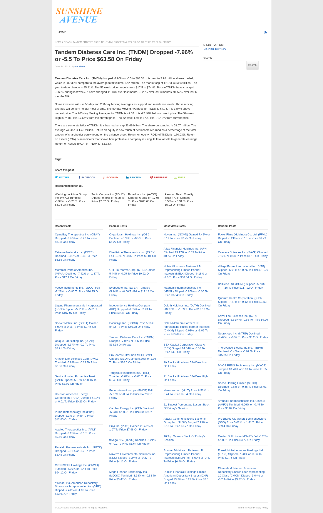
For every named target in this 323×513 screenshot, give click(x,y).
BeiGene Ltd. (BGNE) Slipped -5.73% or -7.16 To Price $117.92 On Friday (241, 285)
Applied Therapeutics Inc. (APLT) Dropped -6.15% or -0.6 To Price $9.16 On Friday (75, 433)
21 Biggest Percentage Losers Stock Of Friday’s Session (186, 406)
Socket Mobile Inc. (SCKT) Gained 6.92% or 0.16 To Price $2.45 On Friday (76, 326)
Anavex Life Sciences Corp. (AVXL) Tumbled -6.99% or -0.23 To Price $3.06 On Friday (77, 362)
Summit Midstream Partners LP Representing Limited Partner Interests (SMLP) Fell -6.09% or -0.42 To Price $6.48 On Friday (187, 456)
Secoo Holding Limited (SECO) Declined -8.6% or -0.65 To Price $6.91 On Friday (242, 386)
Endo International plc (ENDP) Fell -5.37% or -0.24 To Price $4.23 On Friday (130, 394)
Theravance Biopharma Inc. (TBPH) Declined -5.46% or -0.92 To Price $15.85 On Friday (240, 351)
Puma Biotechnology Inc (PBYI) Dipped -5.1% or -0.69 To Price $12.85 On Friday (75, 415)
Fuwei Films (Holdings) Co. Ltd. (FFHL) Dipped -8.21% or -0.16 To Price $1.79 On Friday (242, 238)
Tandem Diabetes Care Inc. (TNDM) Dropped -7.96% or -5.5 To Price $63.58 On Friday (131, 341)
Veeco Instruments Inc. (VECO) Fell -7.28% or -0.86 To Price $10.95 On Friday (77, 291)
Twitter (62, 177)
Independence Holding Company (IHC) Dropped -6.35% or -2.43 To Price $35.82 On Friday (130, 309)
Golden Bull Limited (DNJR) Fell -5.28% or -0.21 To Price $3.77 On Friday (243, 438)
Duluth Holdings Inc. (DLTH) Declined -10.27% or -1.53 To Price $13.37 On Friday (187, 309)
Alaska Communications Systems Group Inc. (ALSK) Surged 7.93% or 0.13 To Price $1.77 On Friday (186, 422)
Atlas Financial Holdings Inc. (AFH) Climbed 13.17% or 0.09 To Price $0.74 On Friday (186, 252)
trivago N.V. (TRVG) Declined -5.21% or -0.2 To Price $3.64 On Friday (132, 441)
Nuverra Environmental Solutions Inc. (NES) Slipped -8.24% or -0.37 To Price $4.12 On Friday (132, 457)
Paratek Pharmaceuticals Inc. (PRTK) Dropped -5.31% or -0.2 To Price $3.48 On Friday (78, 451)
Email (180, 177)
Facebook (87, 177)
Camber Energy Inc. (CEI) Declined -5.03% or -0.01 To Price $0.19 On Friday (131, 412)
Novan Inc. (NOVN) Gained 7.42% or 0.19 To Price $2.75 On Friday (187, 236)
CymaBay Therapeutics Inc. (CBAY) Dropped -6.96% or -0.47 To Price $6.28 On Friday (77, 238)
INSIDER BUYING (214, 49)
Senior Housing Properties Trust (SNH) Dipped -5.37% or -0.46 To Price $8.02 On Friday (76, 380)
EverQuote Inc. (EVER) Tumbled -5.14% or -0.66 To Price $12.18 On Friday (131, 291)
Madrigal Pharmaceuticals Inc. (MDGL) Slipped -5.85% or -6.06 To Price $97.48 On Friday (186, 291)
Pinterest (158, 177)
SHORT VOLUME (214, 44)
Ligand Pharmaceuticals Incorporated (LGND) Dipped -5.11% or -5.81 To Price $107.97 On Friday (78, 309)
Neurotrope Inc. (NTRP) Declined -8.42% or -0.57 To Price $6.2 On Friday (243, 335)
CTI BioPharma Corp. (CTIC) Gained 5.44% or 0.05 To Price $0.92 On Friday (132, 273)
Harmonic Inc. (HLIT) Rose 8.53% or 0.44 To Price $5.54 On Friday (186, 392)
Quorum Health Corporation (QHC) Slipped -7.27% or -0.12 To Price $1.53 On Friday (242, 301)
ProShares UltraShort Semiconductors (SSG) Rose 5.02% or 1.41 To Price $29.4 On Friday (242, 422)
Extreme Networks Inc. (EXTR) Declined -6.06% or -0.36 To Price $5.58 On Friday (76, 256)
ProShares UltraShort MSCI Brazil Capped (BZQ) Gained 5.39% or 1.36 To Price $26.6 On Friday (132, 358)
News (67, 42)
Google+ (111, 177)
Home (58, 42)
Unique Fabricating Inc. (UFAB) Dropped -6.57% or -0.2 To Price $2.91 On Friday (75, 344)
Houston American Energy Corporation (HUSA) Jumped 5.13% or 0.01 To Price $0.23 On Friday (77, 397)
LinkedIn (133, 177)
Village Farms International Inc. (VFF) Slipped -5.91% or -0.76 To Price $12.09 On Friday (243, 270)
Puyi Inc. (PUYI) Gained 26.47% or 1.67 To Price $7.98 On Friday (131, 427)
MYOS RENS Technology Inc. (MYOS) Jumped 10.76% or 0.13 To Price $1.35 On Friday (242, 369)
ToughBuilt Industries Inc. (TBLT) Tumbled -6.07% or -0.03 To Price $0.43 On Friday (130, 376)
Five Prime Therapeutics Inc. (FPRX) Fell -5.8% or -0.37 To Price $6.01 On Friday (132, 256)
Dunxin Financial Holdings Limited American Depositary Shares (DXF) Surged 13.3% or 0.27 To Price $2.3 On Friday (186, 477)
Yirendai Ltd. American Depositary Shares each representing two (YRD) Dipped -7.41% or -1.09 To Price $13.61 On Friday (78, 488)
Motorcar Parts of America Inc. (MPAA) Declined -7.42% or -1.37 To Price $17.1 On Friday (77, 273)
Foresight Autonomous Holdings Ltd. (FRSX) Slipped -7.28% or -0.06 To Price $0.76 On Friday (241, 454)
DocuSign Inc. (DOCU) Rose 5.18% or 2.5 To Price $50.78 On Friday (131, 324)
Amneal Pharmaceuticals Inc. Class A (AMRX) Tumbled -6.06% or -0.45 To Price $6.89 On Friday (241, 404)
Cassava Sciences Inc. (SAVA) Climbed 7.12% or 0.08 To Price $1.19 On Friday (243, 254)
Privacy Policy (260, 507)
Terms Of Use (245, 507)
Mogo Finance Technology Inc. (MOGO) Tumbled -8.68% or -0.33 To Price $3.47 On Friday (132, 475)
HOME (62, 32)
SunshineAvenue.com (75, 507)
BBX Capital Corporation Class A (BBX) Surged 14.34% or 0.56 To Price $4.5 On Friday (184, 348)
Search (207, 58)
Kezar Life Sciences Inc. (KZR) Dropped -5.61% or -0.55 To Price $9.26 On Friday (243, 319)
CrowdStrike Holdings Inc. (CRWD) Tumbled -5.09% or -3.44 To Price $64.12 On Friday (77, 468)
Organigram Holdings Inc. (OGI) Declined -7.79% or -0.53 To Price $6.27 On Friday (130, 238)
